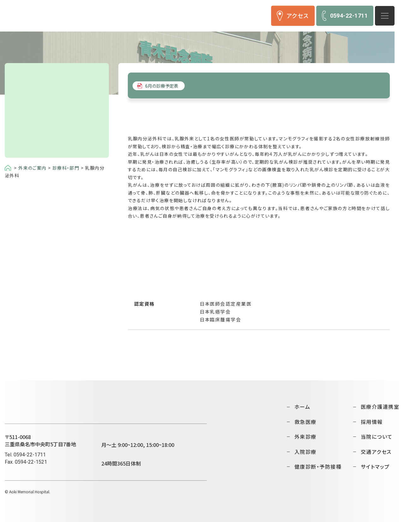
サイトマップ (375, 466)
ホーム (302, 406)
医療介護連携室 (380, 406)
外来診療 (305, 436)
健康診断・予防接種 (318, 466)
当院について (377, 436)
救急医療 (305, 421)
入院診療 (305, 451)
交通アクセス (376, 451)
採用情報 (372, 421)
